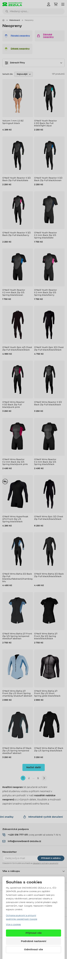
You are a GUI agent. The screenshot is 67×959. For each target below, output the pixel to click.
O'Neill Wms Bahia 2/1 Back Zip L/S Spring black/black (48, 749)
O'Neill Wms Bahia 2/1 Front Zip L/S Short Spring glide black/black (47, 693)
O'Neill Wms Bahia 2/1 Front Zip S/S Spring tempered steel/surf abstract (17, 636)
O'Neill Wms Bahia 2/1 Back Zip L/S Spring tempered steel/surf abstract (16, 750)
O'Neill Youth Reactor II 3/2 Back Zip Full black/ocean (48, 179)
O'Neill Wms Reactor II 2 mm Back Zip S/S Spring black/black (45, 462)
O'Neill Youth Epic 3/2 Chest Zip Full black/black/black (49, 348)
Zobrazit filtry (15, 63)
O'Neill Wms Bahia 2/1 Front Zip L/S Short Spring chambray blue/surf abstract (17, 693)
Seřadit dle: (7, 74)
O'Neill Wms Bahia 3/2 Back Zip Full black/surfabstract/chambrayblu (17, 577)
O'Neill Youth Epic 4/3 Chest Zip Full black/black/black (17, 348)
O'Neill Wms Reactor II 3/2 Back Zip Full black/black (48, 403)
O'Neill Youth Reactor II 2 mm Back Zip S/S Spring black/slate (45, 235)
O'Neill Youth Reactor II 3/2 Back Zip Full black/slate (16, 179)
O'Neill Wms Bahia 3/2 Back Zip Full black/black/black (49, 575)
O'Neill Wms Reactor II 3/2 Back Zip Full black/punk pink (13, 404)
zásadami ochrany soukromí (45, 863)
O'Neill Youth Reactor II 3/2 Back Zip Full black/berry (16, 233)
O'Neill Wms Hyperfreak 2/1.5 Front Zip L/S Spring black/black (15, 519)
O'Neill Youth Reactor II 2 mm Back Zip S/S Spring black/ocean (13, 292)
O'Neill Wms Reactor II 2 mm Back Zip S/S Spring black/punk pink (15, 462)
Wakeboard (14, 20)
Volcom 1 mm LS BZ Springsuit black (12, 122)
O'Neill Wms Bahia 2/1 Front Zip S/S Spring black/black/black (45, 636)
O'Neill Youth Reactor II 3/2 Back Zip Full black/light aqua (45, 123)
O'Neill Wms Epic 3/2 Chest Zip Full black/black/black (48, 517)
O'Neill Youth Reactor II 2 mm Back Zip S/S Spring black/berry (45, 292)
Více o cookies (13, 925)
